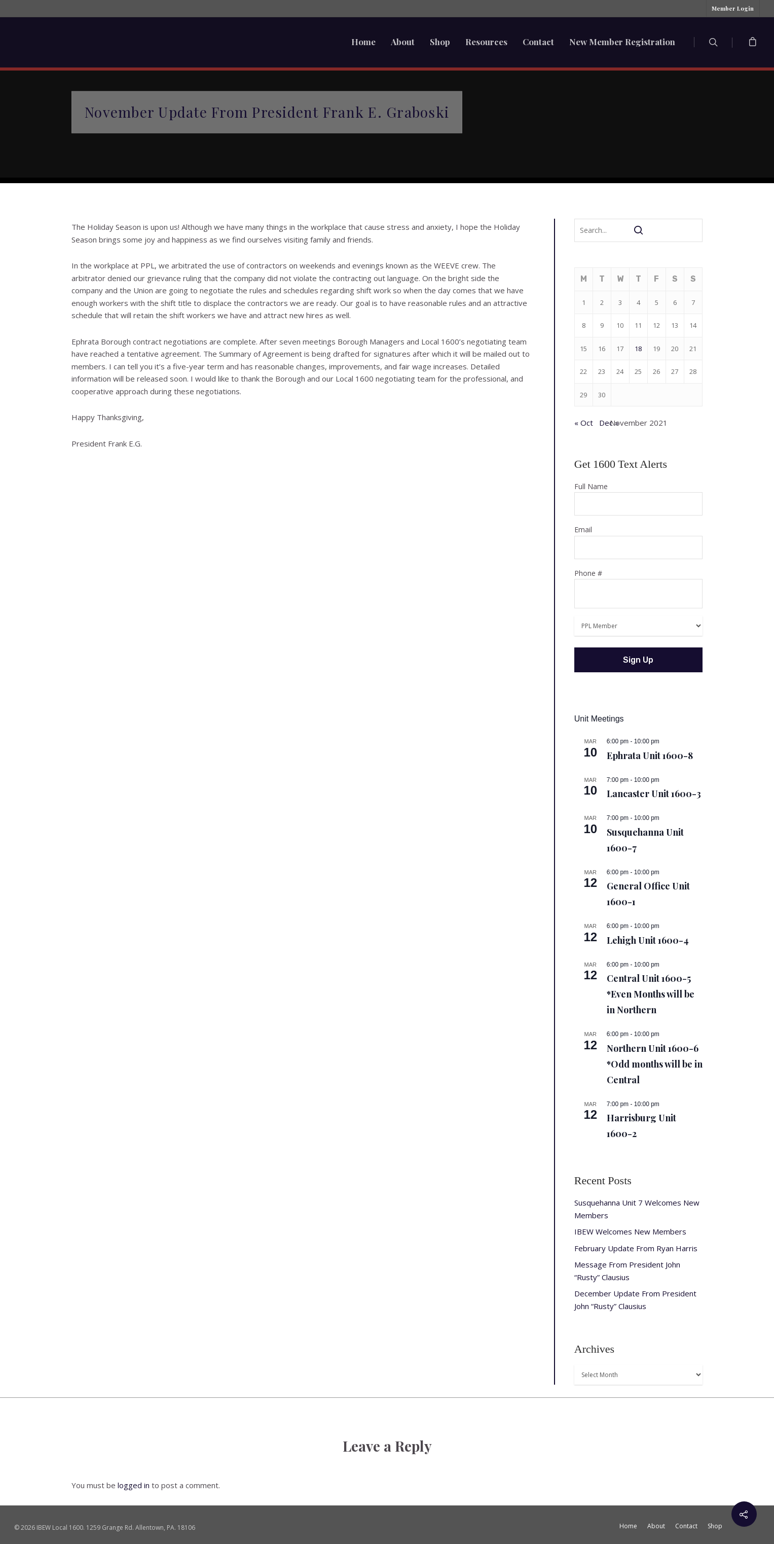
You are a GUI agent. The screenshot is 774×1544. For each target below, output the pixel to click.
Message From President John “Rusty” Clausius (627, 1270)
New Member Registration (622, 41)
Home (363, 41)
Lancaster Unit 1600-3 (654, 793)
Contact (538, 41)
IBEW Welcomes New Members (630, 1231)
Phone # (638, 588)
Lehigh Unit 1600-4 (648, 940)
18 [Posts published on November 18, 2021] (638, 348)
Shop (440, 41)
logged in (134, 1485)
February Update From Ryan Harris (635, 1248)
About (403, 41)
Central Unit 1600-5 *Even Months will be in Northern (650, 994)
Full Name (638, 499)
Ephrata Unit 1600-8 (650, 755)
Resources (486, 41)
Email (638, 542)
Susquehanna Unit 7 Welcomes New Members (636, 1208)
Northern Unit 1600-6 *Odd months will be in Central (655, 1064)
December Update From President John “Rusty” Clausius (635, 1299)
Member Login (733, 8)
